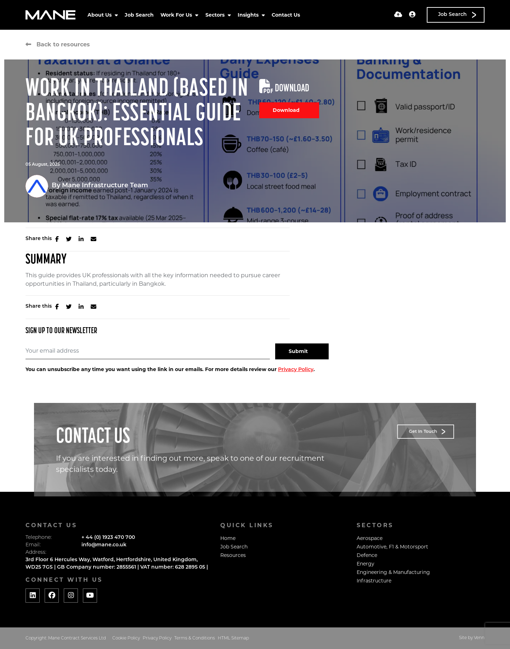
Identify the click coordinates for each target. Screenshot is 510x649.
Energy (365, 563)
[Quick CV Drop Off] (398, 15)
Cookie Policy (126, 638)
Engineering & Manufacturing (393, 572)
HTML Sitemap (233, 638)
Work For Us (176, 15)
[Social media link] (33, 595)
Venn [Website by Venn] (479, 638)
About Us (100, 15)
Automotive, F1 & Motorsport (392, 546)
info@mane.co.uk (103, 545)
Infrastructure (374, 580)
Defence (367, 555)
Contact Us (286, 15)
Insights (249, 15)
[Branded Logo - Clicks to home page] (50, 14)
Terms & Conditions (194, 638)
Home (228, 538)
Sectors (215, 15)
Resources (233, 555)
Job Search (139, 15)
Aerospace (369, 538)
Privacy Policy (295, 369)
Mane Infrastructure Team (105, 185)
